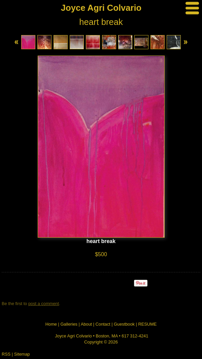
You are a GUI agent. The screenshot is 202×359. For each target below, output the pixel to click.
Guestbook (124, 324)
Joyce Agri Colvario (101, 7)
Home (51, 324)
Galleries (68, 324)
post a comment (43, 303)
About (86, 324)
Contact (103, 324)
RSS (6, 354)
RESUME (147, 324)
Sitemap (22, 354)
